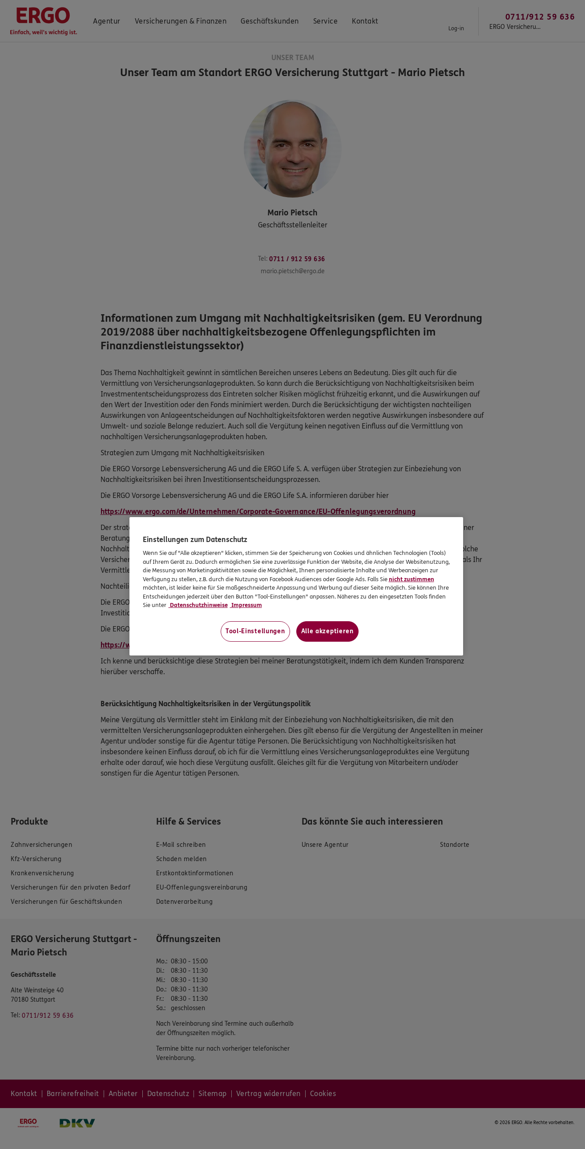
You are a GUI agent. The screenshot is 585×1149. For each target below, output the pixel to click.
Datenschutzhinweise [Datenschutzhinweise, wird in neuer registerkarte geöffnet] (198, 605)
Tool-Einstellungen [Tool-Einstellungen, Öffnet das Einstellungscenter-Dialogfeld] (255, 631)
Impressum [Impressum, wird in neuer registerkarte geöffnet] (246, 605)
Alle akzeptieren (327, 631)
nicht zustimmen (411, 579)
